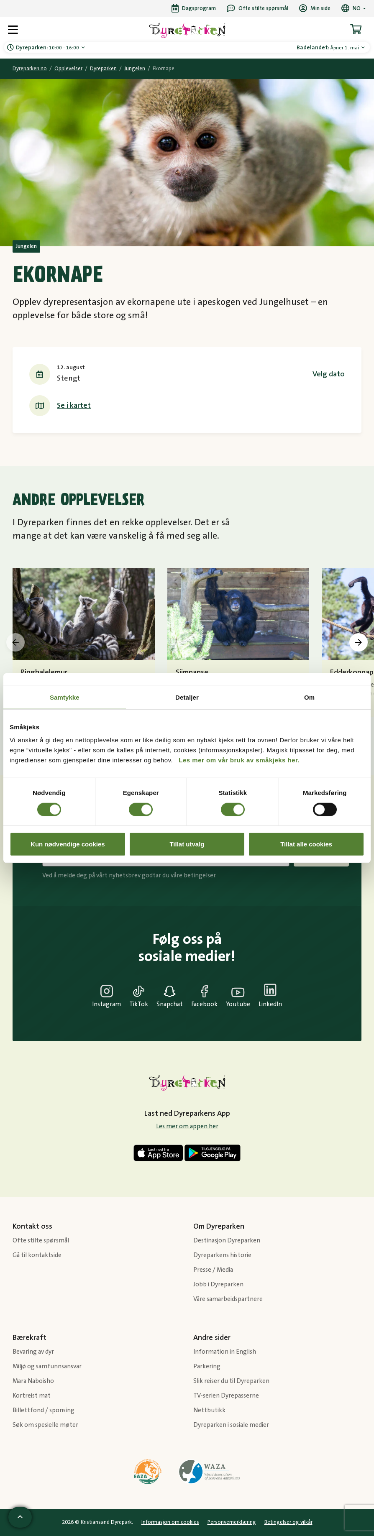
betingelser (199, 875)
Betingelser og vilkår (288, 1522)
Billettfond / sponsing (43, 1410)
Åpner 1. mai (328, 47)
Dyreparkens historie (222, 1255)
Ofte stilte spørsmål (41, 1240)
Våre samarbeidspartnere (228, 1299)
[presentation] (15, 642)
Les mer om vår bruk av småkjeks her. (239, 760)
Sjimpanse (192, 672)
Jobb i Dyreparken (218, 1284)
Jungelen (134, 69)
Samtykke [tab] (64, 696)
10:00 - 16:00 (48, 47)
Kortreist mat (32, 1395)
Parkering (206, 1366)
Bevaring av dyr (33, 1351)
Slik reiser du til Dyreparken (231, 1381)
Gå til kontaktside (37, 1255)
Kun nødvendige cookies (68, 844)
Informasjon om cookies (170, 1522)
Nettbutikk (209, 1410)
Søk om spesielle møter (45, 1425)
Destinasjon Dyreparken (226, 1240)
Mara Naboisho (33, 1381)
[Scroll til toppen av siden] (20, 1517)
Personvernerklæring (231, 1522)
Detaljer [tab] (187, 696)
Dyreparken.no (30, 69)
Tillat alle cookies (306, 844)
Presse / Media (213, 1269)
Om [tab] (309, 696)
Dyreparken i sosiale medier (231, 1425)
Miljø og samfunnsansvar (47, 1366)
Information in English (224, 1351)
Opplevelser (68, 69)
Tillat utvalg (186, 844)
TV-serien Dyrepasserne (226, 1395)
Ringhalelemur (44, 672)
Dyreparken (103, 69)
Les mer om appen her (187, 1126)
